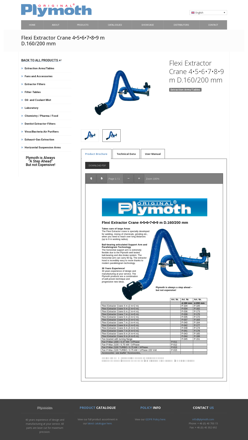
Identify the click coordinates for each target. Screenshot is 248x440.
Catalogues (115, 25)
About (55, 25)
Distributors (181, 25)
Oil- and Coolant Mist (38, 100)
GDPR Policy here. (155, 419)
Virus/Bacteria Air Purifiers (42, 131)
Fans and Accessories (38, 76)
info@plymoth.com (203, 419)
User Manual (153, 154)
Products (83, 25)
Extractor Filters (35, 84)
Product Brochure (96, 154)
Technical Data (126, 154)
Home (32, 25)
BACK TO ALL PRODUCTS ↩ (41, 60)
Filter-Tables (33, 92)
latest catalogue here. (100, 423)
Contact (213, 25)
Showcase (148, 25)
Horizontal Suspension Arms (43, 147)
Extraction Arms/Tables (39, 68)
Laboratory (31, 108)
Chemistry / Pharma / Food (41, 115)
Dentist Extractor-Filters (40, 123)
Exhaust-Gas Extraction (39, 139)
